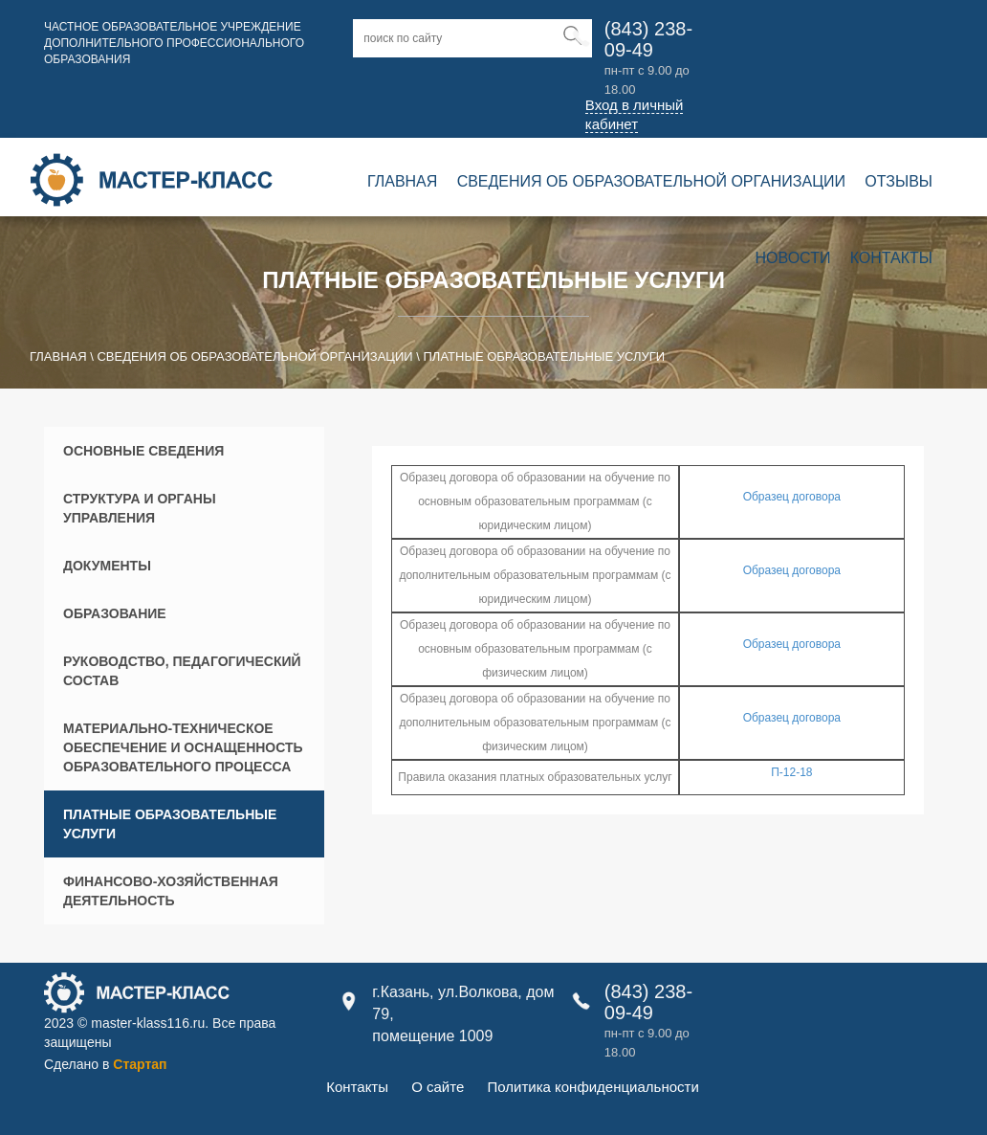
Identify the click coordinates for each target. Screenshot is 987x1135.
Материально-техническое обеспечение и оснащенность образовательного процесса (183, 747)
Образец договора (792, 496)
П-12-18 (791, 772)
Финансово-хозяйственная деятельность (170, 891)
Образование (114, 613)
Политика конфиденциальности (592, 1087)
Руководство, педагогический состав (182, 671)
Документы (107, 565)
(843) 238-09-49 (648, 39)
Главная (402, 181)
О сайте (437, 1087)
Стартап (139, 1064)
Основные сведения (143, 450)
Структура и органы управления (139, 508)
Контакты (891, 258)
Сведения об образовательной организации (651, 181)
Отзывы (898, 181)
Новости (793, 258)
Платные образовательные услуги (169, 824)
